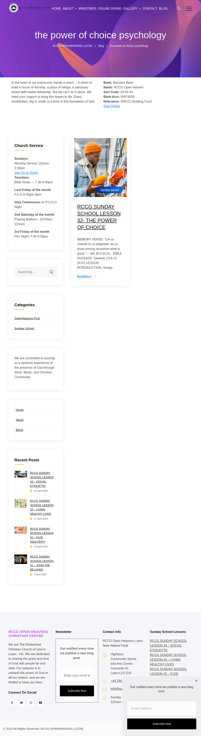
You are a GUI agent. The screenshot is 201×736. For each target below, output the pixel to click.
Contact (150, 8)
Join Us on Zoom (26, 172)
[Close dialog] (196, 681)
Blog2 (19, 430)
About (68, 8)
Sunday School (109, 189)
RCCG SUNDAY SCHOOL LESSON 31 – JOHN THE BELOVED (41, 563)
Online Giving (110, 8)
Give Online (111, 106)
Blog (163, 8)
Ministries (87, 8)
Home (56, 8)
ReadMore (84, 276)
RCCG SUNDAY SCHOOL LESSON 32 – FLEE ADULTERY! (41, 535)
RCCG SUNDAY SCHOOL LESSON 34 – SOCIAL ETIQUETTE (41, 479)
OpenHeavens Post (27, 318)
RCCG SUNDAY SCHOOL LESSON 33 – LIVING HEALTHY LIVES (41, 507)
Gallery (130, 8)
